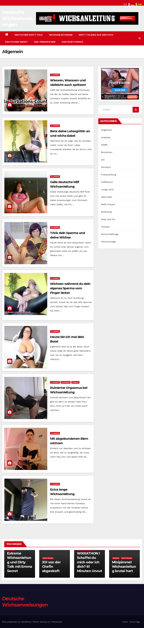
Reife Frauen (108, 204)
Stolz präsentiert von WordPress (17, 622)
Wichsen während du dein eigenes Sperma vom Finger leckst (70, 288)
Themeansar (56, 622)
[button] (140, 38)
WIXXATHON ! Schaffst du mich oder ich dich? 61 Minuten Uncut (89, 562)
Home (125, 622)
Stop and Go (108, 219)
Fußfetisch (107, 182)
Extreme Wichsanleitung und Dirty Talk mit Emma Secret (19, 562)
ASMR (104, 144)
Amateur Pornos (72, 42)
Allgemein (55, 75)
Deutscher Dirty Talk (29, 35)
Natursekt (106, 197)
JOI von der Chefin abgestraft (51, 566)
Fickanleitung (108, 174)
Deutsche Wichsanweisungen (17, 18)
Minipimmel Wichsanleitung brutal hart (124, 566)
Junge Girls (107, 189)
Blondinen (65, 382)
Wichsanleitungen (61, 35)
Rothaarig (106, 212)
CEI (103, 159)
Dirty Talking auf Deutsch (96, 35)
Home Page (135, 622)
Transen (105, 226)
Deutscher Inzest (16, 42)
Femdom (75, 382)
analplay (105, 137)
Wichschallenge (110, 234)
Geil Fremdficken (44, 42)
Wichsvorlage (108, 241)
